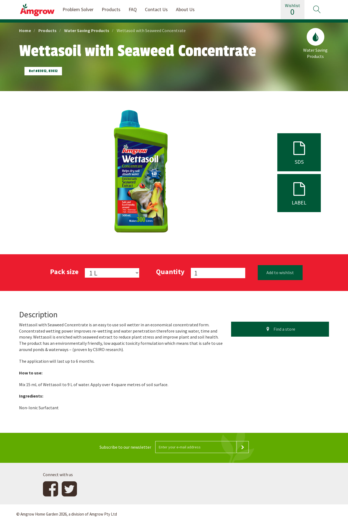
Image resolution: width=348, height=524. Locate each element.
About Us (185, 9)
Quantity (170, 271)
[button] (316, 9)
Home (25, 30)
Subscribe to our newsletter (125, 447)
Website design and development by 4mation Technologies (277, 514)
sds (299, 152)
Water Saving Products (86, 30)
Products (111, 9)
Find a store (280, 329)
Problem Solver (78, 9)
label (299, 192)
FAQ (133, 9)
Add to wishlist (280, 272)
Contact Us (156, 9)
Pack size (64, 271)
